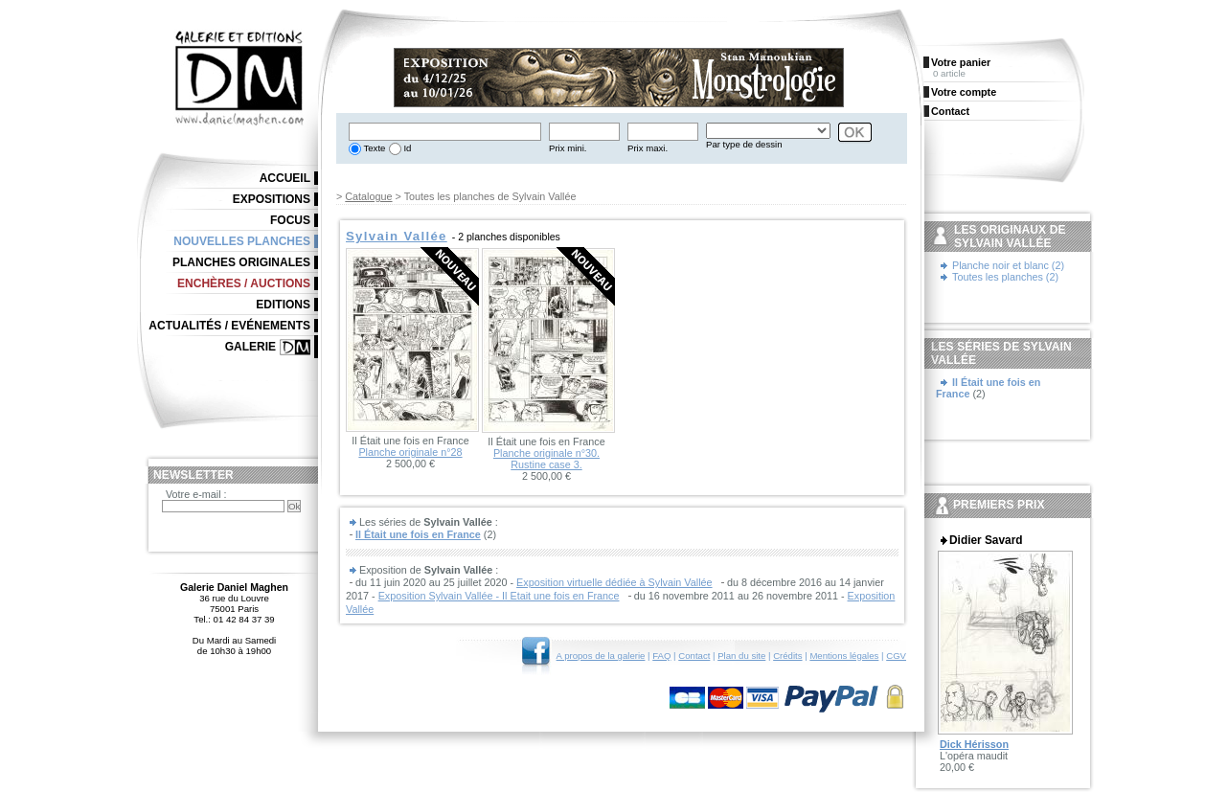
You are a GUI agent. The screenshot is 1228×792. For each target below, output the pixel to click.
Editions (283, 304)
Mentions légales (843, 655)
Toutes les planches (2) (1005, 277)
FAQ (661, 655)
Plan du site (741, 655)
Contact (694, 655)
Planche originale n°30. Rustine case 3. (546, 458)
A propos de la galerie (601, 655)
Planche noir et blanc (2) (1008, 265)
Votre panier (960, 62)
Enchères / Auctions (243, 283)
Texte (373, 148)
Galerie (250, 346)
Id (406, 148)
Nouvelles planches (241, 241)
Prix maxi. (647, 148)
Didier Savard (986, 540)
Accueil (285, 178)
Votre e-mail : (196, 494)
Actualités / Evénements (229, 325)
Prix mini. (567, 148)
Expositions (271, 199)
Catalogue (368, 196)
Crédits (787, 655)
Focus (290, 220)
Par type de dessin (744, 144)
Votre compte (963, 92)
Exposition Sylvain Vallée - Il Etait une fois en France (499, 595)
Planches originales (241, 262)
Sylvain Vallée (396, 236)
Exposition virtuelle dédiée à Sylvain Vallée (614, 582)
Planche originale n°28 (410, 452)
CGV (896, 655)
